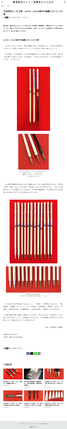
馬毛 (13, 46)
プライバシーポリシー (34, 423)
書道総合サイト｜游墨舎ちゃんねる (33, 2)
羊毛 (18, 46)
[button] (28, 353)
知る (7, 17)
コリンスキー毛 (23, 306)
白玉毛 (54, 304)
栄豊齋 (5, 337)
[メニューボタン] (2, 2)
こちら (11, 59)
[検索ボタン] (65, 2)
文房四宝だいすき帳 (16, 17)
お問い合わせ (45, 423)
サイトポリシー (23, 423)
